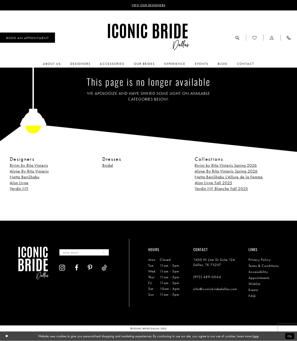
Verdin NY (19, 188)
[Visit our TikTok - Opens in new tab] (104, 268)
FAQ (252, 296)
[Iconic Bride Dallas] (148, 37)
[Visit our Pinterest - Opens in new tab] (90, 268)
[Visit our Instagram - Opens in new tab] (62, 267)
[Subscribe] (105, 252)
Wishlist (255, 284)
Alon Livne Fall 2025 (213, 182)
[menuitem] (237, 37)
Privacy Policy (260, 259)
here (255, 336)
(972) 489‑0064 (207, 277)
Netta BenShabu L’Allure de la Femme (229, 177)
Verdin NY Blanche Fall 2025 (221, 188)
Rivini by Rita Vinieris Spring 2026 (226, 165)
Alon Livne (19, 182)
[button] (271, 37)
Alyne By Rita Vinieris (29, 171)
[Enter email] (85, 252)
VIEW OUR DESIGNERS (148, 5)
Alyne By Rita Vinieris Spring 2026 (226, 171)
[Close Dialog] (7, 336)
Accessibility (258, 271)
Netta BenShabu (24, 177)
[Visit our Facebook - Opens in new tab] (76, 268)
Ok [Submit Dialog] (289, 336)
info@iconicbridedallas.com (215, 289)
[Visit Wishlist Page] (254, 37)
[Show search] (237, 37)
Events (253, 290)
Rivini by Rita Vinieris (29, 165)
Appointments (259, 277)
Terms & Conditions (264, 265)
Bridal (107, 165)
